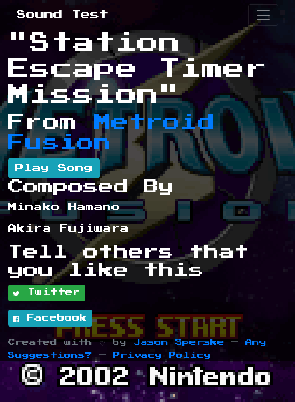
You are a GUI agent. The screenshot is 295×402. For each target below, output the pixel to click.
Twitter (46, 293)
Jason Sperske (179, 342)
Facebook (50, 318)
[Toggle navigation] (263, 15)
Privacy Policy (162, 355)
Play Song (54, 168)
